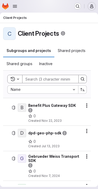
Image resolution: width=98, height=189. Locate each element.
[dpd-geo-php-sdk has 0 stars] (32, 141)
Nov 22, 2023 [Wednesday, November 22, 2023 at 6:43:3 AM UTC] (52, 121)
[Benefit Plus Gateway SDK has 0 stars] (32, 116)
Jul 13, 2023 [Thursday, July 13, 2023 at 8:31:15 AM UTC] (51, 146)
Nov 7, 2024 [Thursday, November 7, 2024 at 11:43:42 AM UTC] (51, 176)
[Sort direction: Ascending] (82, 89)
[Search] (56, 79)
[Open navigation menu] (15, 6)
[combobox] (42, 89)
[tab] (28, 50)
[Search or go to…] (77, 6)
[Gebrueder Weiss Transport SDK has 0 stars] (32, 171)
